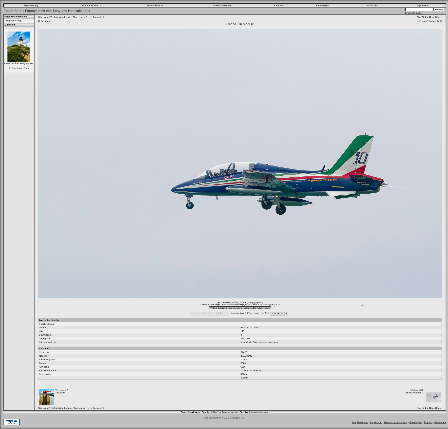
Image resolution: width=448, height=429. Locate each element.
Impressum (423, 5)
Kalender (279, 5)
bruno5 (244, 342)
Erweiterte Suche (413, 13)
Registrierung (31, 5)
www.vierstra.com (259, 412)
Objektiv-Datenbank (222, 5)
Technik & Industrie (60, 17)
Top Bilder (422, 17)
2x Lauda (60, 392)
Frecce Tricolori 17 (415, 392)
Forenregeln (322, 5)
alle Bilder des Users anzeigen (263, 342)
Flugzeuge (78, 17)
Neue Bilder (435, 17)
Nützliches (373, 5)
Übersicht (43, 17)
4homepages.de (231, 412)
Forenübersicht (155, 5)
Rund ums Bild (91, 5)
